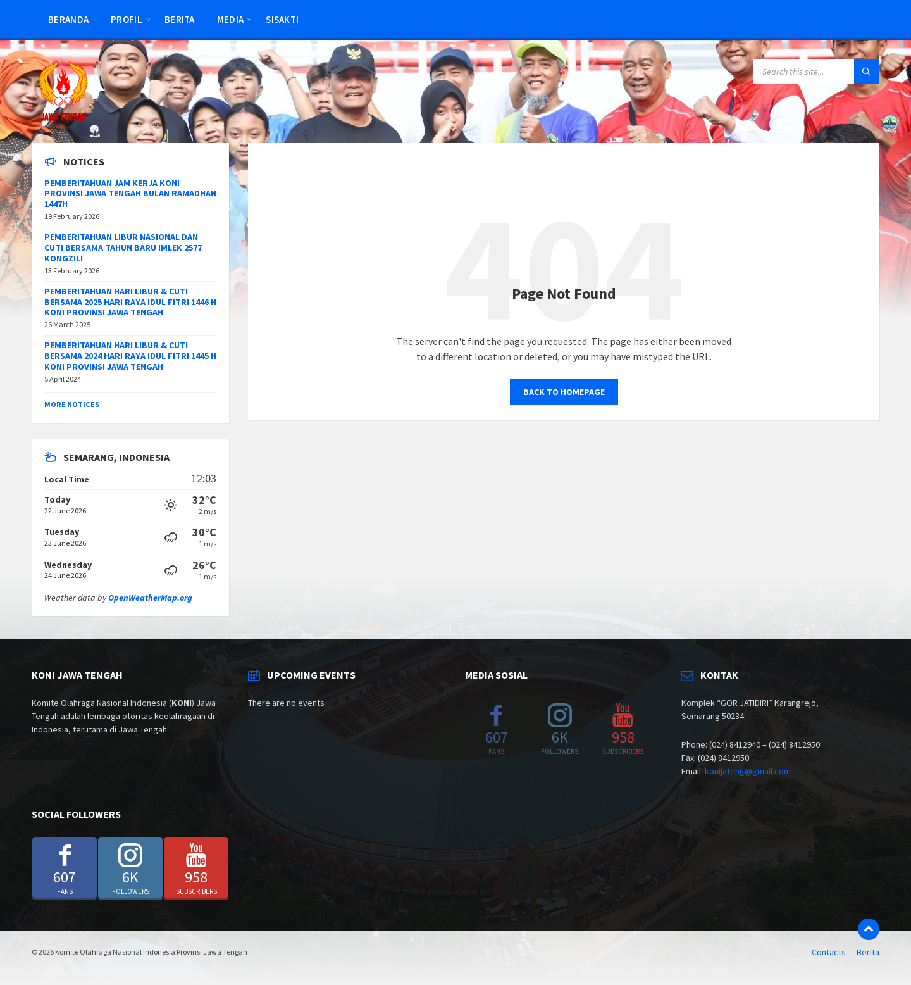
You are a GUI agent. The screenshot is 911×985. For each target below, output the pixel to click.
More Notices (71, 404)
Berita (868, 952)
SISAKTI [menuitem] (282, 19)
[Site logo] (63, 118)
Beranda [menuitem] (68, 19)
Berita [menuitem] (179, 19)
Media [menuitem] (230, 19)
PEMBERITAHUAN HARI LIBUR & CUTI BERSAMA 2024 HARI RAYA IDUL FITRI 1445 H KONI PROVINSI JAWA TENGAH (130, 355)
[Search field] (816, 71)
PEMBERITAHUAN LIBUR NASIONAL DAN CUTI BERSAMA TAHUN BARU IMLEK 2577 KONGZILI (123, 247)
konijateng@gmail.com (748, 771)
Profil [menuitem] (126, 19)
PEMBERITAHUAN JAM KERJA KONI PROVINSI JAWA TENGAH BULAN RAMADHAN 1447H (130, 193)
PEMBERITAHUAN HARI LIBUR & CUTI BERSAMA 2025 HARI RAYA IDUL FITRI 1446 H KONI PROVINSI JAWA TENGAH (130, 301)
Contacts (829, 952)
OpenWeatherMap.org (150, 597)
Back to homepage (564, 392)
